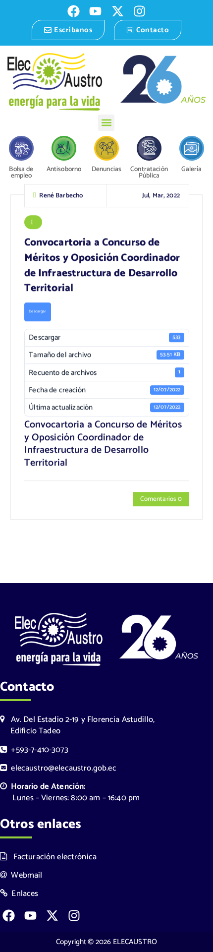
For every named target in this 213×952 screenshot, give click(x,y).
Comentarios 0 (161, 500)
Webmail (21, 875)
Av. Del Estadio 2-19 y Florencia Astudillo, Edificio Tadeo (77, 725)
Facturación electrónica (48, 857)
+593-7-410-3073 (34, 750)
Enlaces (19, 893)
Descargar (37, 313)
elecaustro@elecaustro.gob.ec (58, 768)
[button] (106, 123)
